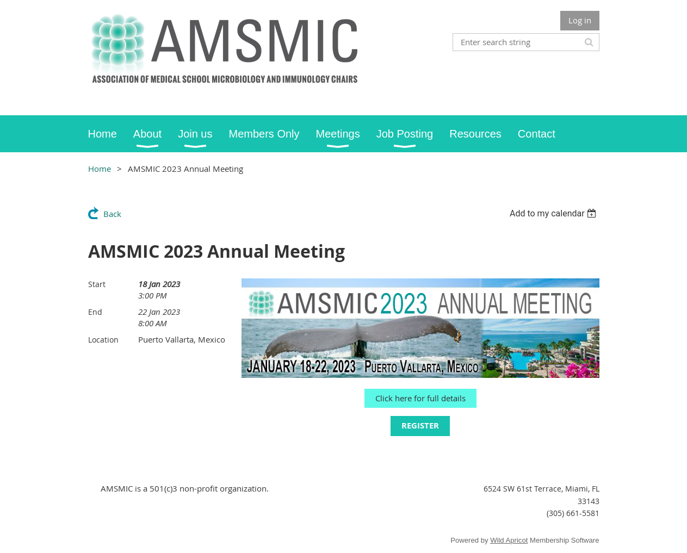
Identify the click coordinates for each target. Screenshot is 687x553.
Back (112, 213)
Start (97, 284)
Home (99, 168)
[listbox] (554, 213)
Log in (579, 20)
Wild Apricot (509, 540)
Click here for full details (420, 398)
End (95, 312)
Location (103, 339)
